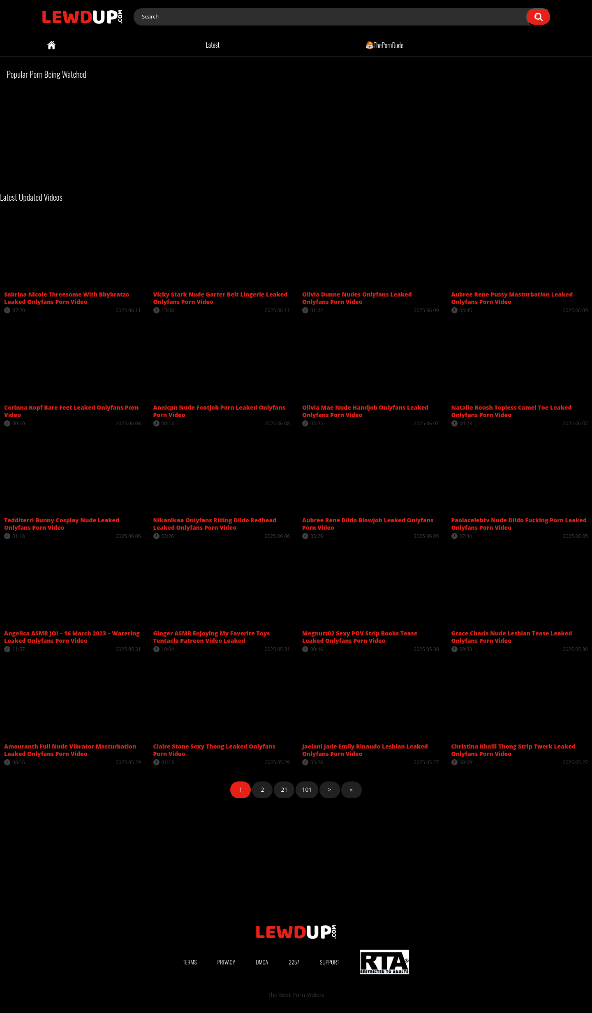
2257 (294, 961)
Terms (190, 961)
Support (330, 961)
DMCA (262, 961)
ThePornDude (384, 45)
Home (51, 45)
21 (284, 789)
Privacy (226, 961)
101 (307, 789)
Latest (213, 45)
